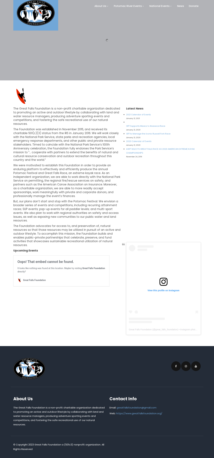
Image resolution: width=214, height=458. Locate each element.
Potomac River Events (129, 6)
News (180, 6)
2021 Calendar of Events (138, 114)
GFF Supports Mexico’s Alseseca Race (145, 126)
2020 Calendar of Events (138, 141)
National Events (160, 6)
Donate (193, 6)
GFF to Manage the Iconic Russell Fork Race (148, 133)
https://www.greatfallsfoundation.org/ (139, 413)
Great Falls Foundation (140, 329)
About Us (101, 6)
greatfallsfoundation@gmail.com (136, 407)
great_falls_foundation (166, 329)
